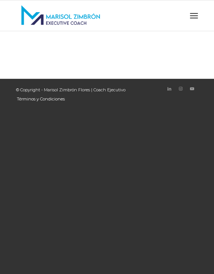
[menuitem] (39, 99)
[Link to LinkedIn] (169, 88)
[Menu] (194, 15)
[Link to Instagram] (181, 88)
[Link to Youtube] (192, 88)
